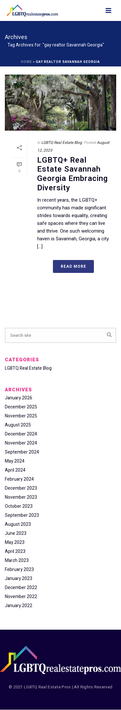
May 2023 (15, 542)
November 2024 (21, 443)
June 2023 (15, 533)
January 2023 (18, 579)
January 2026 (18, 398)
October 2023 (19, 506)
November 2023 (21, 497)
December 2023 (21, 488)
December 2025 (21, 407)
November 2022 (21, 597)
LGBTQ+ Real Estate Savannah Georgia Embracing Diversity (72, 174)
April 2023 (15, 552)
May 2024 (15, 461)
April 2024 (15, 470)
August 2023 (18, 524)
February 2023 (19, 570)
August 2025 (18, 425)
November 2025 (21, 416)
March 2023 (17, 561)
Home (26, 62)
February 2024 (19, 479)
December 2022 (21, 588)
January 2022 (18, 606)
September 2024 (22, 452)
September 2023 (22, 515)
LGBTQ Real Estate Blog (61, 142)
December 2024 (21, 434)
